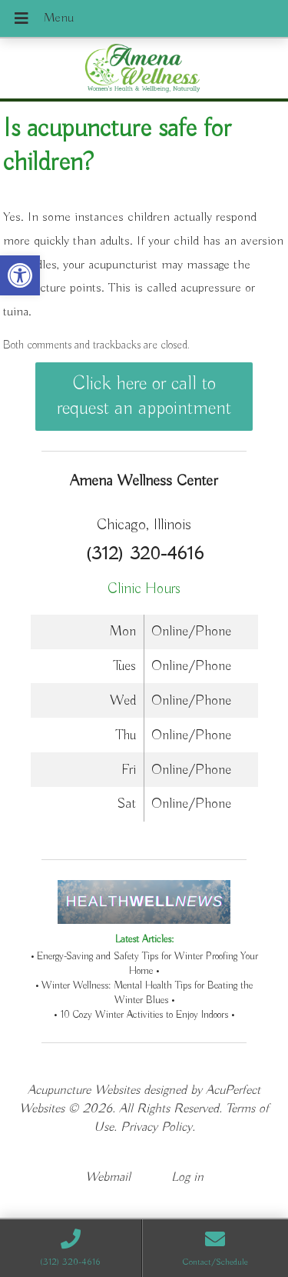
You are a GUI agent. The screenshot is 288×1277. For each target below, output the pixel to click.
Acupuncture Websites (84, 1090)
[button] (20, 275)
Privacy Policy (156, 1127)
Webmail (108, 1177)
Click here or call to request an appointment (144, 396)
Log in (187, 1177)
